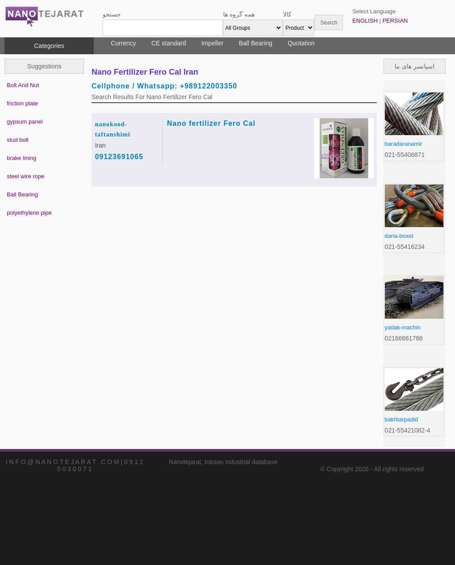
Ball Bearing (255, 43)
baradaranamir (404, 143)
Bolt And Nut (23, 85)
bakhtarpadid (401, 419)
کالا (287, 14)
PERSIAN (395, 20)
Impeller (212, 43)
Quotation (301, 43)
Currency (123, 43)
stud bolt (17, 139)
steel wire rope (25, 176)
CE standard (169, 43)
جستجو (112, 14)
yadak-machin (403, 327)
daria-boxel (399, 235)
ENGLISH (365, 20)
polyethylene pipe (29, 212)
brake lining (21, 158)
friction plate (22, 103)
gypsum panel (25, 121)
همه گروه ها (239, 14)
